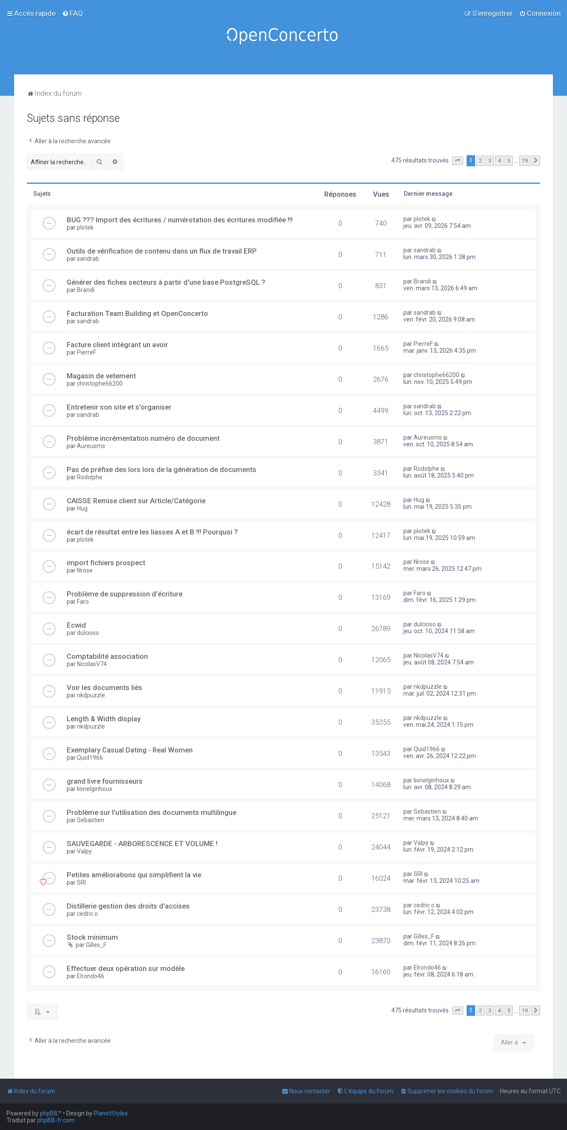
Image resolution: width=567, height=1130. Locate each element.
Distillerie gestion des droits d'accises (128, 906)
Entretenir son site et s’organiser (119, 407)
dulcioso (88, 632)
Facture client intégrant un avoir (117, 344)
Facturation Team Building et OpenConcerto (137, 313)
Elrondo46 (90, 976)
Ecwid (76, 625)
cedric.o (87, 913)
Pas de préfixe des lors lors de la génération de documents (161, 469)
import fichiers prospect (106, 562)
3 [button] (489, 160)
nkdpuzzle (91, 695)
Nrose (85, 570)
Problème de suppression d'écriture (124, 594)
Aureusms (91, 446)
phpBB (49, 1113)
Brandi (85, 289)
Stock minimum (92, 937)
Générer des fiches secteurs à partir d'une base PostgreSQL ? (166, 282)
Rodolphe (90, 477)
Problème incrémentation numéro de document (143, 438)
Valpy (84, 851)
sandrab (88, 258)
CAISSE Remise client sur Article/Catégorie (136, 500)
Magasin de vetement (101, 376)
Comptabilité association (107, 656)
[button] (457, 160)
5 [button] (508, 160)
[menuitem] (72, 13)
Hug (82, 508)
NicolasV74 (92, 664)
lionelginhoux (94, 788)
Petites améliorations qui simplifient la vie (134, 874)
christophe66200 (100, 383)
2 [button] (480, 160)
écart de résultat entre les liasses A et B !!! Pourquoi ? (152, 532)
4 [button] (499, 160)
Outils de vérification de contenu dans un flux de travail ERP (162, 251)
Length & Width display (104, 718)
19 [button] (525, 160)
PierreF (86, 352)
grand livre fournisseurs (105, 781)
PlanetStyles (111, 1113)
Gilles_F (96, 944)
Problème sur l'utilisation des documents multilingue (151, 812)
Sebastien (90, 820)
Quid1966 (90, 757)
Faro (83, 601)
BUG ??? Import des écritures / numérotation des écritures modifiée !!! (180, 219)
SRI (81, 882)
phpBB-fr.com (56, 1120)
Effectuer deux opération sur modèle (126, 968)
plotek (85, 227)
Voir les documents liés (104, 687)
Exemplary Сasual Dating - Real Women (130, 750)
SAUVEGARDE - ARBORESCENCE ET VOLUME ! (142, 843)
